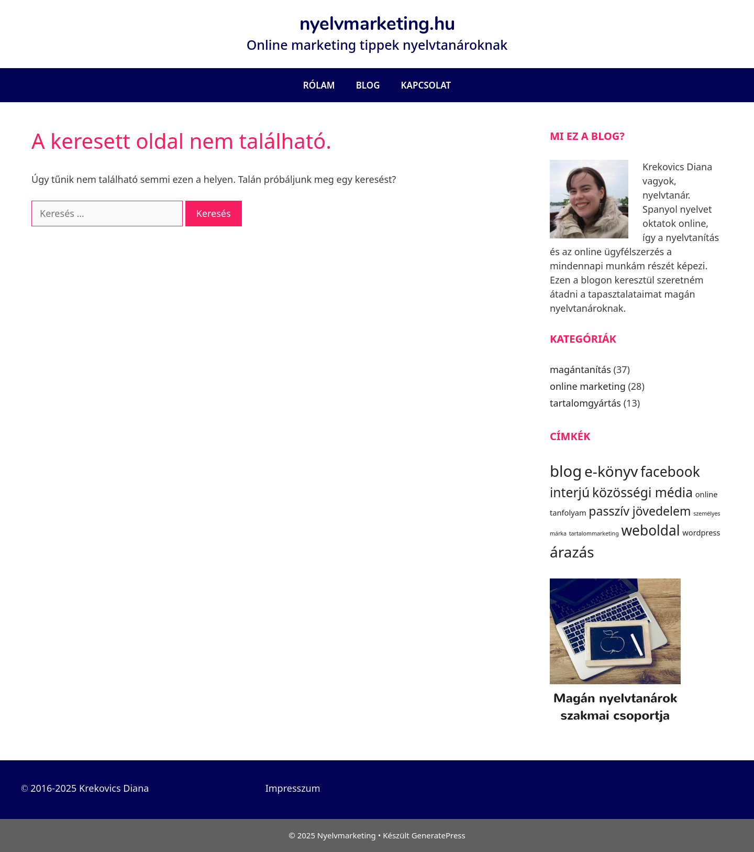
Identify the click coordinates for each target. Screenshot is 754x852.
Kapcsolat (426, 85)
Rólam (319, 85)
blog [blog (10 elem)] (566, 471)
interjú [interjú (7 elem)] (570, 492)
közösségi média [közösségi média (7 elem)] (642, 492)
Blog (368, 85)
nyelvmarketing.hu (377, 24)
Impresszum (292, 788)
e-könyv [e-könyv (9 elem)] (611, 471)
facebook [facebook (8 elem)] (670, 471)
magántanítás (580, 369)
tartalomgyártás (585, 403)
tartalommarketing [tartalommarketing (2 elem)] (594, 533)
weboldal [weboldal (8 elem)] (650, 530)
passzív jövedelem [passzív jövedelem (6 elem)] (640, 511)
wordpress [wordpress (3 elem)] (701, 532)
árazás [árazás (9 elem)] (572, 552)
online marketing (588, 386)
